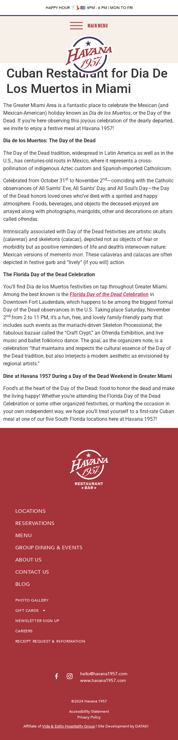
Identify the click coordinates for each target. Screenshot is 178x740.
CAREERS (24, 631)
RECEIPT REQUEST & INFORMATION (50, 641)
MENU (23, 535)
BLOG (22, 584)
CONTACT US (32, 572)
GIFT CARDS (30, 610)
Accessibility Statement (89, 711)
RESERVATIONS (35, 523)
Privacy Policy (89, 717)
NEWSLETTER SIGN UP (37, 620)
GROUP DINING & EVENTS (49, 547)
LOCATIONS (30, 511)
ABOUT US (28, 559)
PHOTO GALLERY (32, 600)
